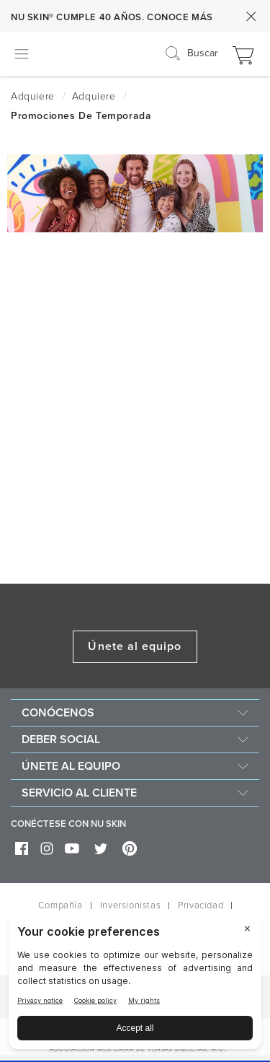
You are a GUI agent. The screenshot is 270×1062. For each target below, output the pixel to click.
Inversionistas (130, 905)
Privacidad (200, 905)
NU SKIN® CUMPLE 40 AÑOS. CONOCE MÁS (112, 17)
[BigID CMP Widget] (135, 985)
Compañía (60, 905)
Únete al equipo (134, 646)
